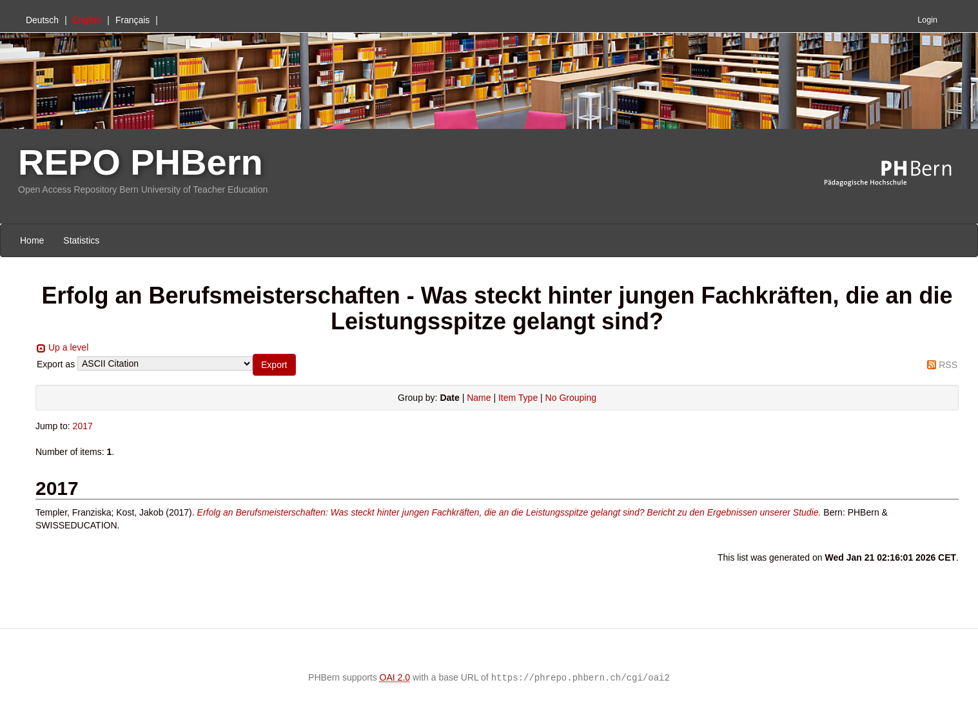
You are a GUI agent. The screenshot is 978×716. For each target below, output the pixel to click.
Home (32, 240)
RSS (948, 365)
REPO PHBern (140, 162)
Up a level (68, 347)
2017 (83, 426)
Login (927, 19)
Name (479, 397)
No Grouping (570, 397)
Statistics (81, 240)
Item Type (518, 397)
